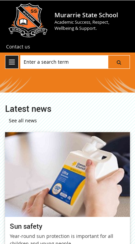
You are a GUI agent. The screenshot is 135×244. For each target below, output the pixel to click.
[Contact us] (18, 46)
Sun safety (26, 226)
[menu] (12, 62)
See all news (23, 120)
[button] (119, 62)
